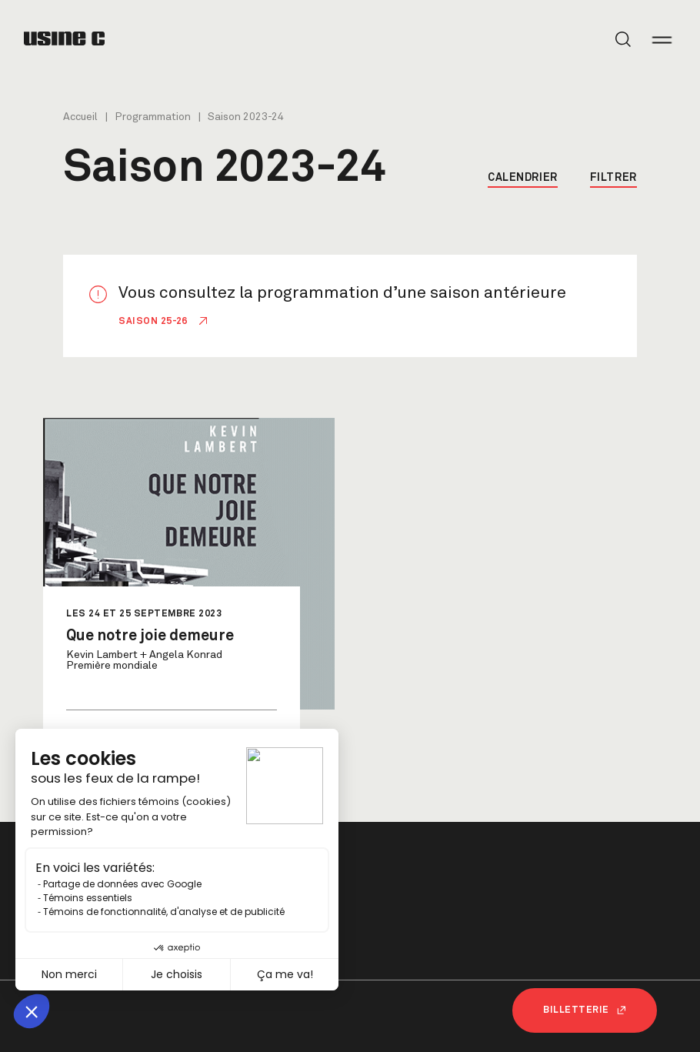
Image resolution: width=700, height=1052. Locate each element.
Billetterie (584, 1011)
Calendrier (523, 177)
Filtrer (613, 177)
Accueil (80, 117)
